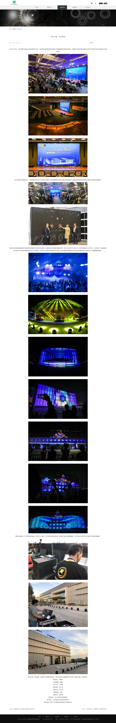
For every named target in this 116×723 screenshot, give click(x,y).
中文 (101, 3)
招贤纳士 (74, 7)
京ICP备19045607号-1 (48, 719)
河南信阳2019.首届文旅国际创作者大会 (24, 709)
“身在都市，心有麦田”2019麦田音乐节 (96, 709)
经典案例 (62, 7)
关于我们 (87, 7)
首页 (37, 7)
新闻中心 (49, 7)
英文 (105, 3)
